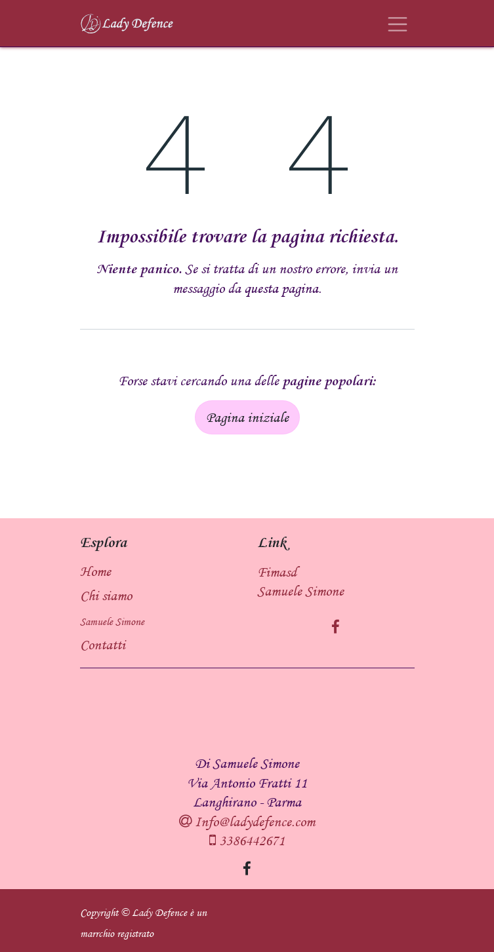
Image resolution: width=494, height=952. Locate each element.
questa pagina (281, 288)
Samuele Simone (112, 621)
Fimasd (277, 572)
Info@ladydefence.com (253, 821)
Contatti (102, 644)
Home (95, 571)
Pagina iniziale (247, 417)
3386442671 (250, 840)
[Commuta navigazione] (398, 23)
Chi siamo (106, 595)
